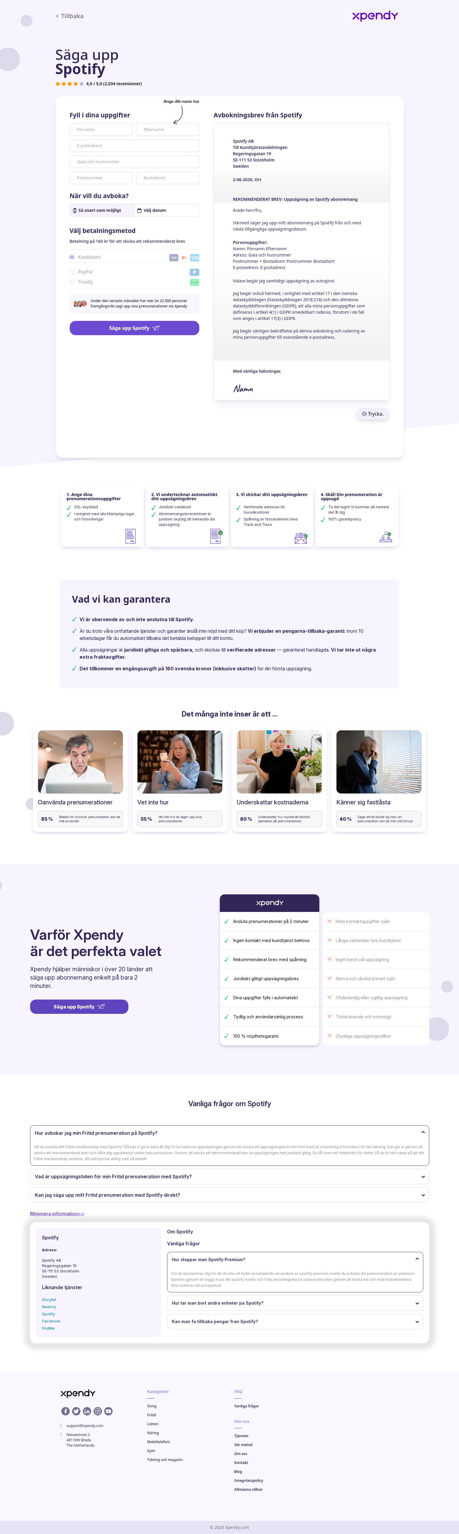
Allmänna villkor (248, 1489)
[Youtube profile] (108, 1411)
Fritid (151, 1415)
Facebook (51, 1321)
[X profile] (76, 1411)
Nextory (49, 1306)
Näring (153, 1432)
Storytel (49, 1299)
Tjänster (241, 1435)
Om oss (240, 1453)
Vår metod (243, 1444)
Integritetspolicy (248, 1480)
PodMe (48, 1328)
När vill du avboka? (99, 196)
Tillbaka (69, 16)
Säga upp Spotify (134, 328)
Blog (238, 1471)
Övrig (152, 1406)
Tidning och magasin (165, 1459)
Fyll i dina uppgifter (100, 115)
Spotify (48, 1313)
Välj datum (151, 210)
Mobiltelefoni (158, 1441)
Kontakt (241, 1462)
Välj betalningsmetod (103, 230)
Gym (151, 1450)
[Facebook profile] (65, 1411)
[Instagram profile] (98, 1411)
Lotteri (152, 1423)
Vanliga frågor (246, 1406)
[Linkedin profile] (87, 1411)
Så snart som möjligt (97, 210)
